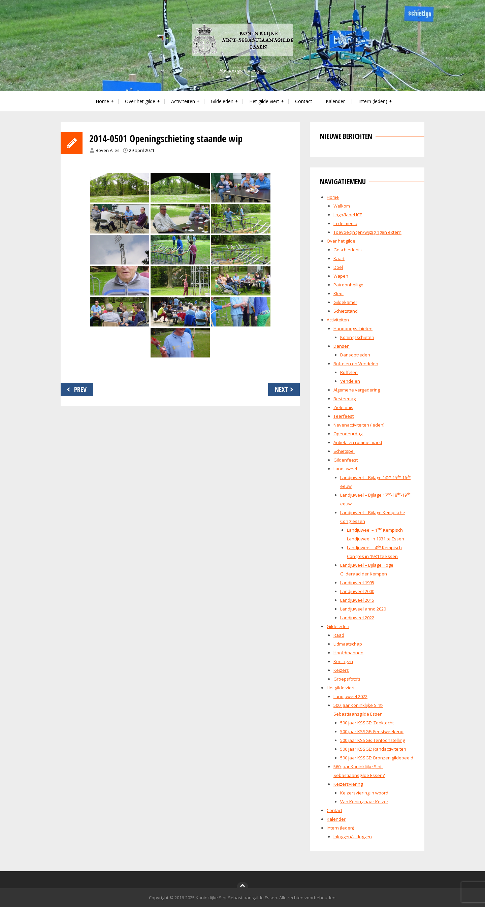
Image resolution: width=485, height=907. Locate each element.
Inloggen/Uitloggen (352, 837)
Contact (303, 101)
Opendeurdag (347, 434)
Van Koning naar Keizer (364, 802)
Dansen (341, 346)
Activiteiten (183, 101)
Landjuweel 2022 (357, 618)
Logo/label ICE (347, 215)
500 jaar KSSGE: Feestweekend (371, 731)
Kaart (339, 258)
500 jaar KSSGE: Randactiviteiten (373, 749)
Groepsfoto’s (346, 679)
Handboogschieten (353, 328)
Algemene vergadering (356, 390)
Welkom (341, 206)
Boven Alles (108, 150)
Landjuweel (345, 469)
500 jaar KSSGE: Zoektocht (367, 723)
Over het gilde (140, 101)
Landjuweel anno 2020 (363, 609)
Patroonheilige (348, 285)
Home (102, 101)
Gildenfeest (345, 460)
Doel (338, 267)
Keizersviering (348, 784)
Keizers (341, 670)
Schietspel (344, 451)
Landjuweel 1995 (357, 583)
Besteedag (344, 399)
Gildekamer (345, 302)
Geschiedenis (347, 250)
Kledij (339, 293)
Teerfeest (343, 416)
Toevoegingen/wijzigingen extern (367, 232)
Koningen (343, 661)
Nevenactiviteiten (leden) (358, 425)
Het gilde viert (264, 101)
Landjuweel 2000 (357, 591)
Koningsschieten (357, 337)
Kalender (335, 101)
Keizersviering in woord (364, 793)
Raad (338, 635)
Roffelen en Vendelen (355, 364)
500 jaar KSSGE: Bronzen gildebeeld (376, 758)
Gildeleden (222, 101)
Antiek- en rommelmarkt (357, 442)
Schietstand (345, 311)
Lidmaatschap (347, 644)
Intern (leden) (372, 101)
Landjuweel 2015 (357, 600)
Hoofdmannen (348, 653)
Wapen (340, 276)
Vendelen (350, 381)
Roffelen (349, 372)
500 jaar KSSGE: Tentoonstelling (372, 740)
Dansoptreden (355, 355)
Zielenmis (343, 407)
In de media (345, 223)
